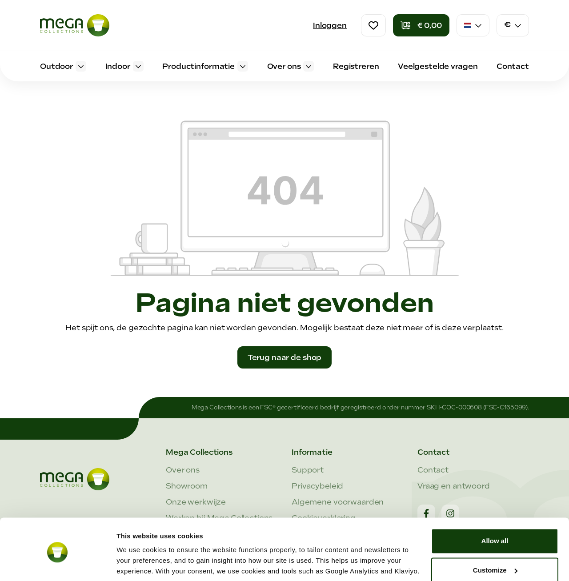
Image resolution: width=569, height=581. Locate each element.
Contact (433, 469)
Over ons (183, 469)
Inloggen (330, 25)
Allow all (495, 509)
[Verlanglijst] (373, 25)
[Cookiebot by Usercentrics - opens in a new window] (57, 563)
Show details (137, 563)
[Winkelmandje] (421, 25)
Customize (495, 537)
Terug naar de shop (285, 357)
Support (308, 469)
